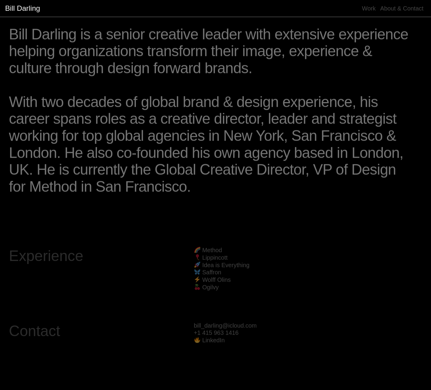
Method (212, 254)
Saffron (211, 277)
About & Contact (402, 8)
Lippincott (215, 262)
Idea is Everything (226, 269)
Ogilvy (210, 292)
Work (369, 8)
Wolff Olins (216, 284)
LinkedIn (213, 345)
